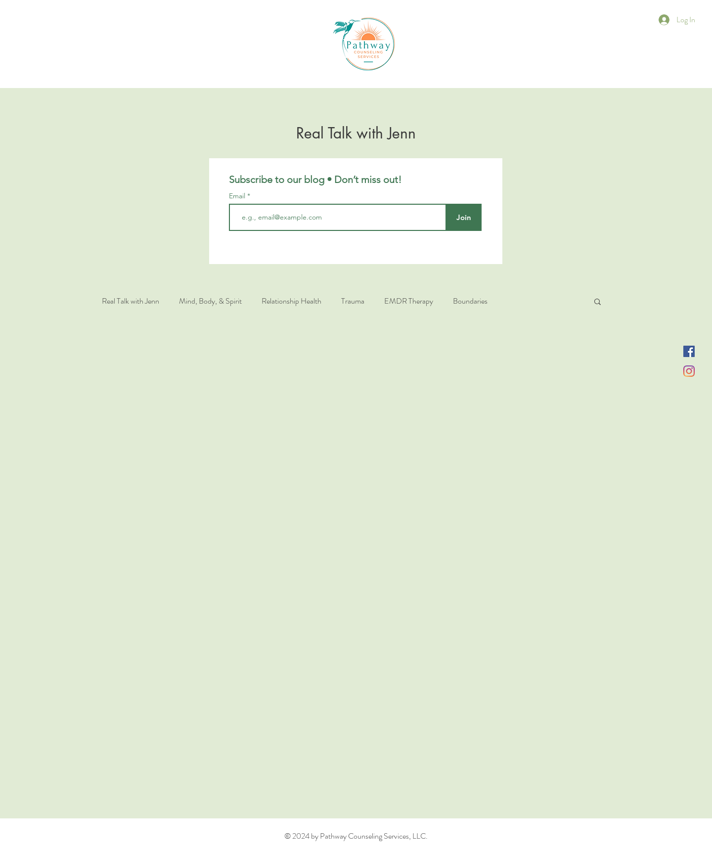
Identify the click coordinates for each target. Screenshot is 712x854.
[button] (597, 302)
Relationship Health (291, 301)
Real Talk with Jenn (130, 301)
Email (238, 195)
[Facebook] (689, 351)
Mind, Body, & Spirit (210, 301)
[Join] (463, 217)
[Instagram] (689, 371)
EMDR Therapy (408, 301)
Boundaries (470, 301)
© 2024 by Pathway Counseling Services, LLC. (356, 836)
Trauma (352, 301)
